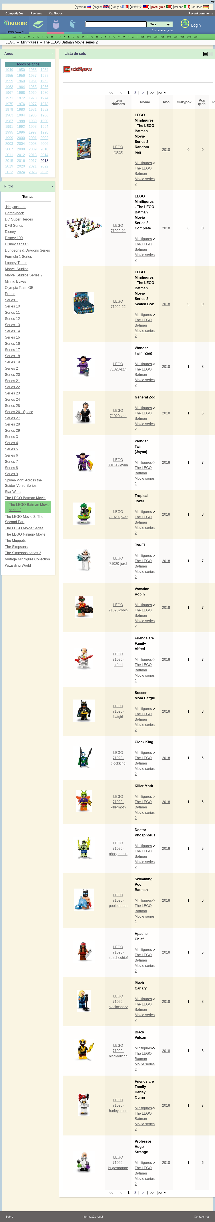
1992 (21, 126)
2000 (21, 138)
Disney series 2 (17, 244)
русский (83, 7)
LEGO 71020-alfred (118, 659)
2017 (33, 161)
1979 (9, 109)
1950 (21, 70)
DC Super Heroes (19, 219)
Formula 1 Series (18, 256)
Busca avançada (162, 30)
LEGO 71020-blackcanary (118, 1001)
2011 (9, 155)
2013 (33, 155)
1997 (33, 132)
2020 (21, 166)
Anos (8, 53)
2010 (44, 149)
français (120, 7)
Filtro (8, 186)
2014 (44, 155)
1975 (9, 104)
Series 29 (12, 430)
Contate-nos (201, 1216)
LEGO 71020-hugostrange (118, 1162)
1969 (33, 93)
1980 (21, 109)
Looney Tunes (16, 263)
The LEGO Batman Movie (25, 498)
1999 (9, 138)
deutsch (200, 7)
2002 (44, 138)
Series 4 (11, 443)
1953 (33, 70)
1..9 (14, 36)
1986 (44, 115)
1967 (9, 93)
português (161, 7)
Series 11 (12, 312)
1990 (44, 121)
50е (149, 36)
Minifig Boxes (15, 281)
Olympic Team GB (19, 288)
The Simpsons (16, 547)
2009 (33, 149)
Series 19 (12, 362)
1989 (33, 121)
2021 (33, 166)
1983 (9, 115)
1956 (21, 75)
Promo (10, 294)
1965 (33, 87)
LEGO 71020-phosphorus (118, 848)
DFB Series (14, 225)
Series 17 (12, 350)
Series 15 (12, 337)
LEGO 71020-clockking (118, 758)
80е (169, 36)
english (101, 7)
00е (182, 36)
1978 (44, 104)
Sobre (9, 1216)
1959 (9, 81)
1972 (21, 98)
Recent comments (201, 13)
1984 (21, 115)
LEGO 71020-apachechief (118, 952)
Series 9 (11, 474)
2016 (21, 161)
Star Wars (13, 492)
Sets (38, 25)
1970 (44, 93)
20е (195, 36)
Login (196, 25)
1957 (33, 75)
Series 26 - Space (19, 412)
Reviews (36, 13)
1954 (44, 70)
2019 (9, 166)
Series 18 (12, 356)
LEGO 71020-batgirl (118, 711)
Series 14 (12, 331)
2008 (21, 149)
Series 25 (12, 406)
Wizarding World (18, 565)
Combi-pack (14, 213)
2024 (21, 172)
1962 (44, 81)
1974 (44, 98)
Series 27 (12, 418)
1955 (9, 75)
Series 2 (11, 368)
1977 (33, 104)
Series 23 (12, 393)
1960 (21, 81)
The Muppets (15, 540)
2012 (21, 155)
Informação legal (92, 1216)
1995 (9, 132)
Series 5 (11, 449)
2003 (9, 144)
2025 (33, 172)
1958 (44, 75)
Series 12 (12, 319)
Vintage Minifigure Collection (27, 559)
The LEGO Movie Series (24, 528)
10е (189, 36)
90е (175, 36)
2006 (44, 144)
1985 (33, 115)
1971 (9, 98)
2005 (33, 144)
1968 (21, 93)
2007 (9, 149)
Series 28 (12, 424)
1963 (9, 87)
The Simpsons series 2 (23, 553)
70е (162, 36)
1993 (33, 126)
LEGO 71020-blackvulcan (118, 1051)
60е (155, 36)
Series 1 (11, 300)
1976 (21, 104)
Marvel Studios (16, 269)
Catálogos (56, 13)
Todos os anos (27, 64)
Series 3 (11, 437)
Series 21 (12, 381)
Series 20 (12, 374)
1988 (21, 121)
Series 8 (11, 468)
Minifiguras (55, 25)
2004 (21, 144)
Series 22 (12, 387)
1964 (21, 87)
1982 (44, 109)
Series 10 (12, 306)
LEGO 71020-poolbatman (118, 900)
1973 (33, 98)
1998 (44, 132)
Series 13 (12, 325)
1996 (21, 132)
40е (142, 36)
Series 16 (12, 343)
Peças (73, 25)
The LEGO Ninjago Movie (25, 534)
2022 (44, 166)
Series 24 (12, 399)
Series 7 (11, 461)
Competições (14, 13)
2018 (44, 161)
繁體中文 (139, 7)
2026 (44, 172)
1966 (44, 87)
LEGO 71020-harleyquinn (118, 1105)
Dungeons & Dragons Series (27, 250)
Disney (10, 232)
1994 (44, 126)
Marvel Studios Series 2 (23, 275)
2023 (9, 172)
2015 (9, 161)
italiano (181, 7)
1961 (33, 81)
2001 (33, 138)
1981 (33, 109)
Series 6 (11, 455)
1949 (9, 70)
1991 (9, 126)
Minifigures (143, 163)
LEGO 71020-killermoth (118, 802)
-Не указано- (15, 207)
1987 (9, 121)
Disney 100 (14, 238)
